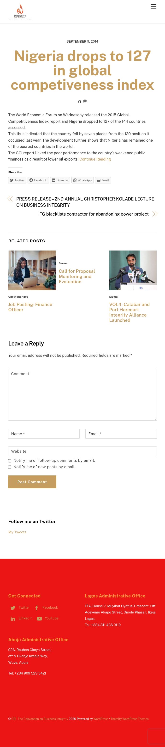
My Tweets (17, 532)
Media (113, 296)
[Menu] (153, 6)
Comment (20, 374)
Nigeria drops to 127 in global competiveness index (82, 70)
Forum (63, 263)
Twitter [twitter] (19, 607)
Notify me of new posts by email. (44, 467)
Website (18, 451)
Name (18, 434)
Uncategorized (18, 296)
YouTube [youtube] (47, 618)
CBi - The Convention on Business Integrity (39, 719)
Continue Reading (95, 159)
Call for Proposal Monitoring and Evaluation (77, 276)
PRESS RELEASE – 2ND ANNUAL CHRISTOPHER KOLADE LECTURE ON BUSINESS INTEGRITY (85, 202)
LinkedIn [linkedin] (20, 618)
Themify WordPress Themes (130, 719)
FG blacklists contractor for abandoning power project (94, 214)
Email (94, 434)
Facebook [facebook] (45, 607)
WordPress (101, 719)
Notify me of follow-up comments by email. (54, 460)
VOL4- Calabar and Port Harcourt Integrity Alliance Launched (129, 312)
